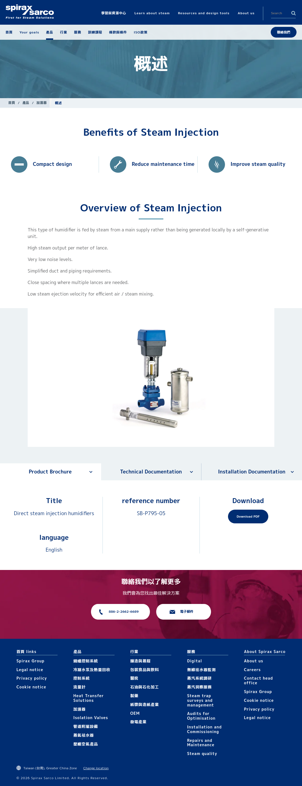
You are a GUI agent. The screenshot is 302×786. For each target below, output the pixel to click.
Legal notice (29, 669)
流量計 (79, 686)
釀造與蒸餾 (140, 660)
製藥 (134, 695)
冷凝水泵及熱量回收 (91, 669)
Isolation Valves (90, 717)
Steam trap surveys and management (200, 700)
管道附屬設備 (85, 726)
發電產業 (138, 721)
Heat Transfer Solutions (88, 698)
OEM (135, 713)
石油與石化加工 (144, 686)
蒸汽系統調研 (199, 678)
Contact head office (258, 680)
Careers (252, 669)
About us (253, 660)
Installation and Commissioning (204, 729)
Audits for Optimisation (201, 716)
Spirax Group (30, 660)
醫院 (134, 678)
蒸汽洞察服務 (199, 686)
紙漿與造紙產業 (144, 704)
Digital (194, 660)
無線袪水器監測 (201, 669)
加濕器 (41, 102)
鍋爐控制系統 (85, 660)
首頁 (11, 102)
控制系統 (81, 678)
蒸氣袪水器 (83, 735)
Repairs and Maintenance (201, 743)
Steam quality (202, 753)
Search (293, 13)
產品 (25, 102)
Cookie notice (31, 686)
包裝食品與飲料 (144, 669)
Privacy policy (31, 678)
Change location (96, 768)
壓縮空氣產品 (85, 744)
